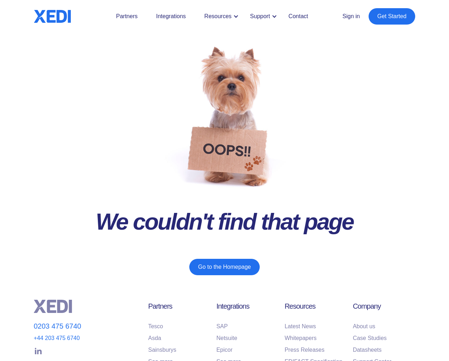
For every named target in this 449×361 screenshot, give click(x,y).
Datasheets (367, 350)
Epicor (224, 350)
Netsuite (226, 338)
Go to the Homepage (224, 267)
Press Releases (304, 350)
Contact (298, 16)
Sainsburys (162, 350)
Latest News (300, 326)
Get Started (392, 16)
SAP (222, 326)
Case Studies (370, 338)
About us (364, 326)
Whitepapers (301, 338)
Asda (154, 338)
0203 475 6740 (57, 326)
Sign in (351, 16)
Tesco (155, 326)
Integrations (171, 16)
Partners (126, 16)
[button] (222, 16)
